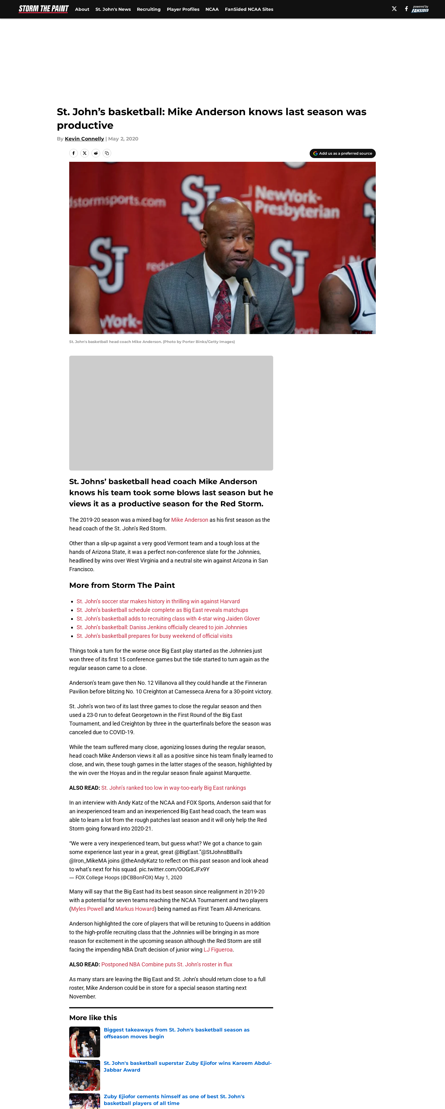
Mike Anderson (189, 520)
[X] (394, 8)
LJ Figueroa (217, 949)
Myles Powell (87, 909)
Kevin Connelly (84, 139)
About (82, 9)
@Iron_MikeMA (88, 860)
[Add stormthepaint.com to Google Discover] (343, 153)
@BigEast (186, 852)
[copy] (107, 153)
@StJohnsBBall (220, 852)
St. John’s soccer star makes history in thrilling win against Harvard (158, 601)
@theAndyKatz (139, 860)
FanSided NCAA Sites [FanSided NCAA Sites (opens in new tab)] (249, 9)
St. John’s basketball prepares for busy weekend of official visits (154, 636)
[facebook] (406, 8)
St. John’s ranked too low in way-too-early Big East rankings (173, 788)
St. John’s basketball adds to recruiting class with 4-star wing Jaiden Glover (168, 618)
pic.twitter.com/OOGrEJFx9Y (174, 869)
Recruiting (149, 9)
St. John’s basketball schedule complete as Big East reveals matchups (162, 610)
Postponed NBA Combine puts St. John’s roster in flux (166, 964)
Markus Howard (135, 909)
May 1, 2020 (168, 877)
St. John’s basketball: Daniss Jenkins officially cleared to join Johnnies (162, 627)
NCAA (212, 9)
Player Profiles (183, 9)
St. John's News (113, 9)
